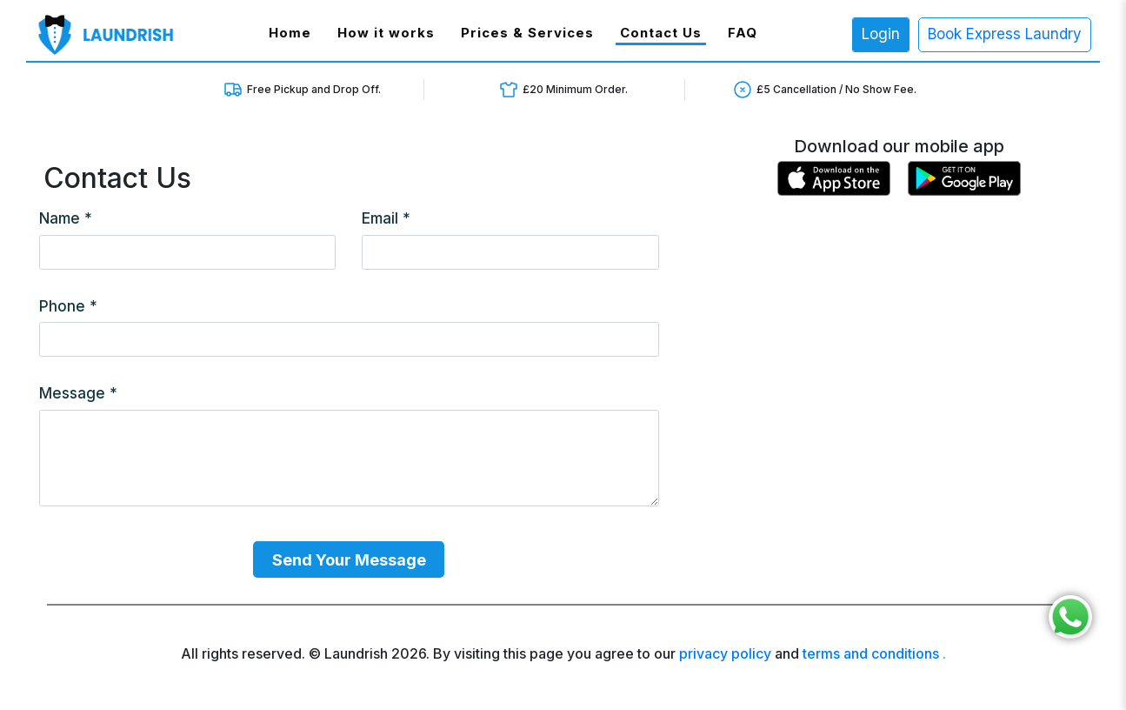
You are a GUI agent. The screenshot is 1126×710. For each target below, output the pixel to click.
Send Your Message (349, 560)
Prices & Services (527, 32)
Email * (386, 218)
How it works (386, 32)
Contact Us (661, 32)
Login (881, 34)
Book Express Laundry (1005, 34)
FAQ (742, 32)
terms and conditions (871, 653)
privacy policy (725, 653)
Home (292, 32)
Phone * (68, 306)
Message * (78, 393)
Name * (65, 218)
